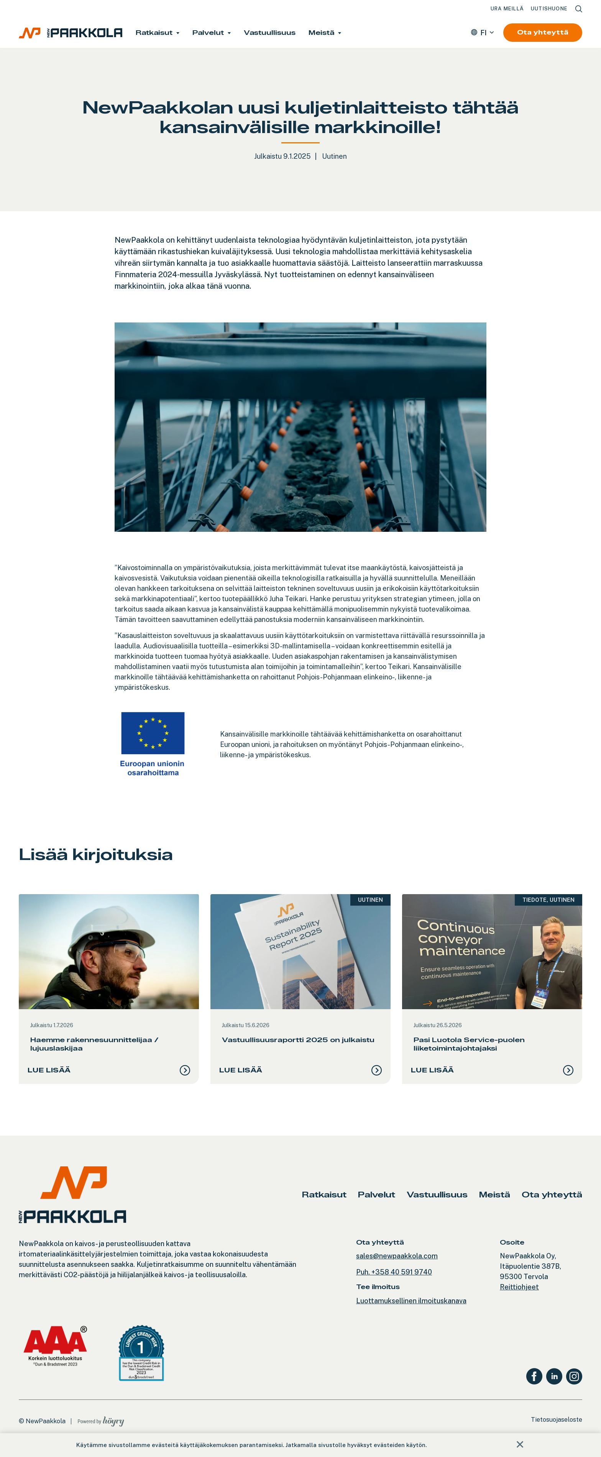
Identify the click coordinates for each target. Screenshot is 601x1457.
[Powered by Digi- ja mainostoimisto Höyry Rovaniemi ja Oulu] (101, 1425)
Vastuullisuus (270, 32)
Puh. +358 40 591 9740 (394, 1278)
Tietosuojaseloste (556, 1425)
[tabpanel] (109, 992)
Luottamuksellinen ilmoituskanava (411, 1307)
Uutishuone (549, 9)
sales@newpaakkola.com (397, 1262)
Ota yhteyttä (542, 32)
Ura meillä (507, 9)
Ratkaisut (154, 32)
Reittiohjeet (519, 1293)
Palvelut (208, 32)
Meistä (321, 32)
